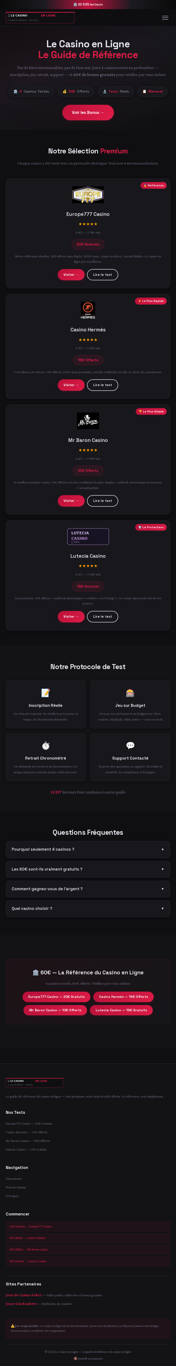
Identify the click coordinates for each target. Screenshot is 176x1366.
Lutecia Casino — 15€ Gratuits (121, 1012)
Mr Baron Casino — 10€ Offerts (55, 1012)
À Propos (12, 1196)
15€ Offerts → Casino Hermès (27, 1238)
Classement (14, 1178)
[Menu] (165, 18)
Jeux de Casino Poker (24, 1295)
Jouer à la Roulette (21, 1303)
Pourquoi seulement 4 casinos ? (88, 852)
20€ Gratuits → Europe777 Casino (30, 1226)
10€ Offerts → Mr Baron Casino (28, 1249)
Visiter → (71, 276)
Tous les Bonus (16, 1187)
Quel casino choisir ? (88, 911)
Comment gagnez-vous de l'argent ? (88, 891)
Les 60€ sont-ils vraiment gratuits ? (88, 871)
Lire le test (102, 276)
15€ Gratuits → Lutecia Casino (28, 1261)
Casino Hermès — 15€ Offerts (123, 999)
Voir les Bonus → (88, 112)
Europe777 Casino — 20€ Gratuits (56, 999)
